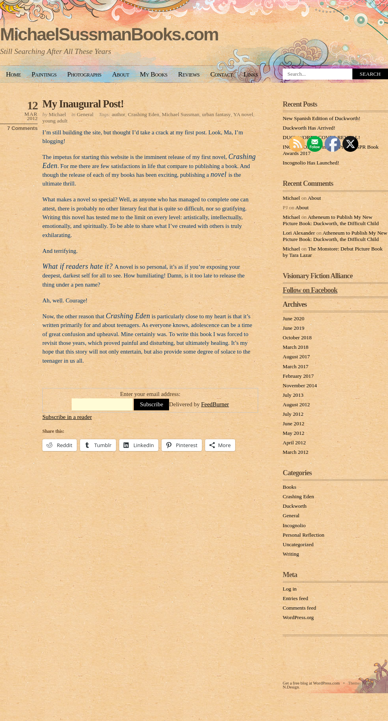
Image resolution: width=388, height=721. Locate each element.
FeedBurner (215, 404)
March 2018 (295, 347)
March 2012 (295, 452)
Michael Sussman (181, 114)
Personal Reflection (303, 535)
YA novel (243, 114)
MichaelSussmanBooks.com (109, 34)
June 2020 (293, 318)
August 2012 (296, 404)
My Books (153, 74)
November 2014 (300, 385)
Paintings (44, 74)
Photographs (84, 74)
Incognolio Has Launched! (311, 163)
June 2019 (293, 328)
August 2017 (296, 357)
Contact (221, 74)
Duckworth (294, 506)
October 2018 (297, 337)
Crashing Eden (143, 114)
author (118, 114)
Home (13, 74)
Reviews (189, 74)
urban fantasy (216, 114)
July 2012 (293, 414)
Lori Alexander (299, 233)
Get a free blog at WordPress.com (311, 683)
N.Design (291, 687)
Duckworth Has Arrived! (309, 128)
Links (250, 74)
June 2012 (293, 423)
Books (289, 487)
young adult (55, 121)
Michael (57, 114)
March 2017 (295, 366)
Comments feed (299, 608)
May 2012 (293, 433)
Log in (290, 589)
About (120, 74)
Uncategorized (298, 544)
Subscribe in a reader (67, 417)
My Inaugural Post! (83, 104)
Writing (291, 554)
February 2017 (298, 376)
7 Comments (22, 128)
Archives (295, 304)
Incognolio (294, 525)
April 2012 (294, 443)
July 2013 (293, 395)
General (85, 114)
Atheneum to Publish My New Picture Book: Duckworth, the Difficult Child (331, 220)
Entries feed (295, 598)
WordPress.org (298, 617)
